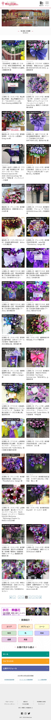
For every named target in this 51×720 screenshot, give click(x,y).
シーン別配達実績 (42, 679)
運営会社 (25, 701)
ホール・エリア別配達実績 (26, 679)
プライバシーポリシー (9, 704)
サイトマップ (41, 704)
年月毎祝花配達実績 (9, 679)
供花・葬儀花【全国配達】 (25, 707)
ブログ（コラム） (9, 701)
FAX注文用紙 (25, 704)
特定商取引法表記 (41, 701)
